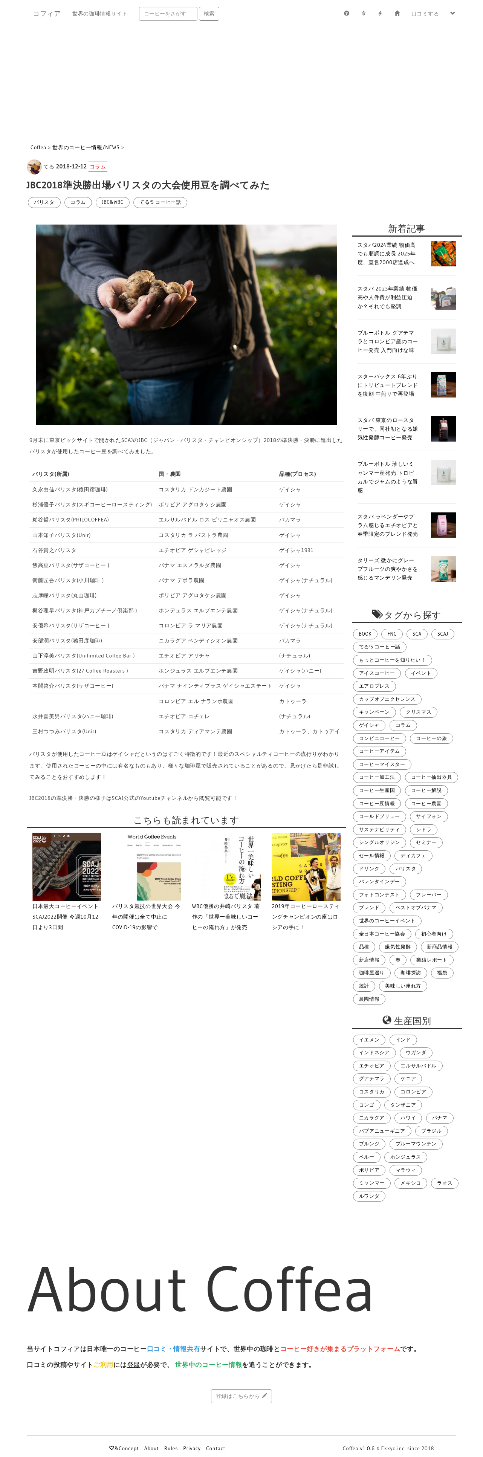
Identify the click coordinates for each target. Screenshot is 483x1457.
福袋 (442, 972)
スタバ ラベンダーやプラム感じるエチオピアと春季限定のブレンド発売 (388, 525)
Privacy (192, 1448)
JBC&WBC (113, 202)
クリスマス (419, 712)
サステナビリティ (379, 829)
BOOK (365, 634)
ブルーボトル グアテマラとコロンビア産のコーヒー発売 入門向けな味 (388, 341)
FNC (391, 634)
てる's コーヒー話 (160, 202)
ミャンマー (372, 1183)
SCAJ (442, 634)
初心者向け (434, 934)
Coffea (38, 147)
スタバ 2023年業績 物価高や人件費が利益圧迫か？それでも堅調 (387, 297)
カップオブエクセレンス (387, 699)
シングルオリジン (379, 842)
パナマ (440, 1118)
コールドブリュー (379, 816)
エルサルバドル (418, 1066)
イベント (421, 673)
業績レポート (431, 960)
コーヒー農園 (426, 803)
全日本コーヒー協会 (382, 934)
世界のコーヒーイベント (387, 920)
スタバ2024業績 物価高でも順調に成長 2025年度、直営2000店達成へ (387, 254)
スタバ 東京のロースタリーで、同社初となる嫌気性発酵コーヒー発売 (388, 429)
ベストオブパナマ (416, 907)
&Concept (124, 1448)
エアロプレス (374, 686)
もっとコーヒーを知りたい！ (392, 660)
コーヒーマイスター (382, 764)
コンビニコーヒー (379, 738)
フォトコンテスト (379, 894)
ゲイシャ (369, 725)
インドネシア (374, 1052)
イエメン (369, 1040)
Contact (215, 1448)
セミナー (426, 842)
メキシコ (410, 1183)
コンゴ (366, 1105)
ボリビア (369, 1170)
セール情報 (372, 855)
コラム (78, 202)
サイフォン (429, 816)
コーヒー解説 (426, 790)
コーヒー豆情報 (377, 803)
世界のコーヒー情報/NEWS (85, 147)
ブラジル (431, 1131)
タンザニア (403, 1105)
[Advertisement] (241, 83)
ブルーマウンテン (416, 1144)
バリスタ (44, 202)
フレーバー (429, 894)
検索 (209, 13)
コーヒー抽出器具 (431, 777)
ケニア (408, 1078)
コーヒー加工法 (377, 777)
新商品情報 (440, 946)
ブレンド (369, 907)
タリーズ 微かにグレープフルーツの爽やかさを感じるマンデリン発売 (388, 569)
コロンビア (413, 1092)
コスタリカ (372, 1092)
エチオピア (372, 1066)
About (151, 1448)
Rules (171, 1448)
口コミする (425, 13)
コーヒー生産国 (377, 790)
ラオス (444, 1183)
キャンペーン (374, 712)
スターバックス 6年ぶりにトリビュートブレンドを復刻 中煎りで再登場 (388, 385)
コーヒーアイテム (379, 751)
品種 (364, 946)
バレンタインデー (379, 881)
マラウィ (406, 1170)
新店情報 (369, 960)
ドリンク (369, 868)
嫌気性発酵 (398, 946)
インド (403, 1040)
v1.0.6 (367, 1448)
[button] (453, 13)
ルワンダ (369, 1196)
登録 (133, 1364)
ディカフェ (413, 855)
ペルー (366, 1157)
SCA (417, 634)
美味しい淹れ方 (403, 986)
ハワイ (408, 1118)
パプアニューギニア (382, 1131)
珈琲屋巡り (372, 972)
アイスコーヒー (377, 673)
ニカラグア (372, 1118)
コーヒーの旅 (431, 738)
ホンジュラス (405, 1157)
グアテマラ (372, 1078)
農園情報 (369, 999)
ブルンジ (369, 1144)
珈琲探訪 (410, 972)
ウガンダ (416, 1052)
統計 (364, 986)
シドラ (423, 829)
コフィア (47, 13)
